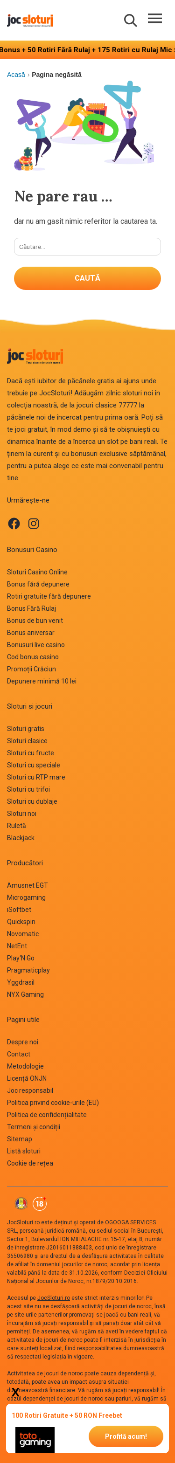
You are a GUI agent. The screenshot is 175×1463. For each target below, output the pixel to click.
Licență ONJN (27, 1078)
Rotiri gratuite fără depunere (49, 596)
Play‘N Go (21, 958)
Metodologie (25, 1066)
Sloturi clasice (27, 741)
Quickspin (21, 921)
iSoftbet (19, 909)
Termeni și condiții (33, 1127)
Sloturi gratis (25, 728)
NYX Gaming (25, 994)
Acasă (16, 74)
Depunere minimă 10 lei (42, 681)
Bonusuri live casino (36, 645)
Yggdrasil (21, 982)
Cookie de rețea (30, 1163)
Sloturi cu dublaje (32, 801)
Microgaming (26, 897)
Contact (18, 1054)
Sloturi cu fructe (30, 753)
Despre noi (22, 1042)
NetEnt (17, 946)
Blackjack (21, 838)
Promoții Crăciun (31, 669)
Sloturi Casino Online (37, 572)
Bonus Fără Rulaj (31, 608)
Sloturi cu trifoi (28, 789)
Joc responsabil (30, 1090)
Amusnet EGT (27, 885)
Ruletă (16, 825)
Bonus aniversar (31, 632)
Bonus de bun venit (35, 620)
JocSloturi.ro (23, 1222)
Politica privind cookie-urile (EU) (53, 1102)
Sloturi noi (21, 813)
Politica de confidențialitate (47, 1114)
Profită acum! (126, 1436)
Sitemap (19, 1139)
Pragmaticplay (28, 970)
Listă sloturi (24, 1151)
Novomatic (23, 934)
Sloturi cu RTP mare (36, 777)
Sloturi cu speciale (33, 765)
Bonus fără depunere (38, 584)
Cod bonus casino (33, 657)
